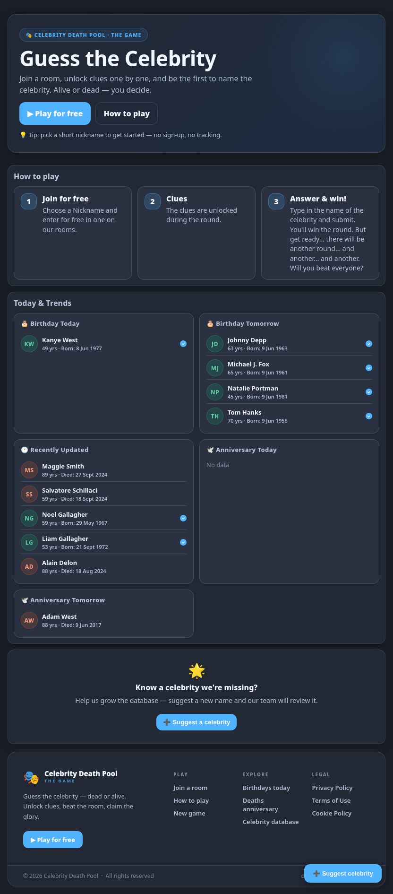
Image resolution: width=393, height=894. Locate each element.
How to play (126, 113)
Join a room (190, 787)
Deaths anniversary (260, 804)
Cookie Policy (331, 813)
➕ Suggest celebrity (343, 873)
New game (189, 813)
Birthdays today (266, 787)
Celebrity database (271, 821)
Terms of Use (331, 800)
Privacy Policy (332, 787)
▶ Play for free (55, 113)
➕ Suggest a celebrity (197, 722)
